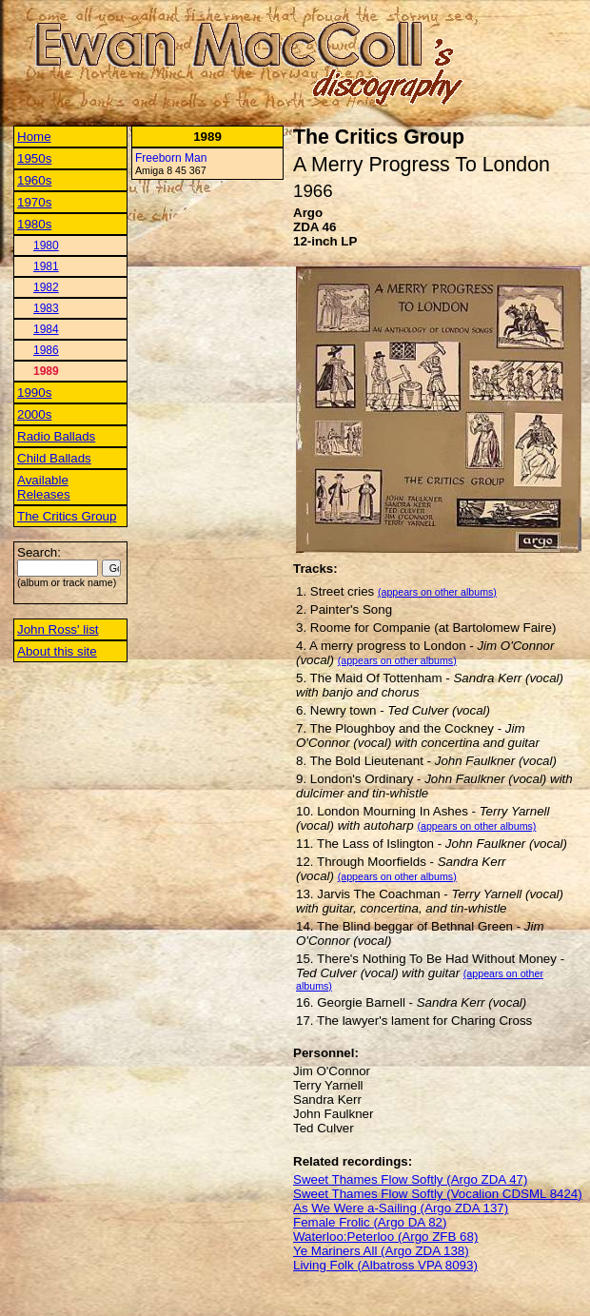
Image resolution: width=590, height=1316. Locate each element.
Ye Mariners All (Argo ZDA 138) (381, 1251)
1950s (34, 158)
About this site (57, 651)
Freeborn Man (170, 158)
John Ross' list (58, 629)
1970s (34, 202)
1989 (46, 371)
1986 (46, 350)
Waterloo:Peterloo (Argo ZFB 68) (385, 1236)
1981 (46, 266)
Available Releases (43, 487)
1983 (46, 308)
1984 (46, 329)
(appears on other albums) (437, 592)
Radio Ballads (56, 436)
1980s (34, 224)
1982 (46, 287)
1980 (46, 245)
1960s (34, 180)
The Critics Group (66, 516)
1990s (34, 392)
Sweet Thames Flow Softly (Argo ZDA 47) (410, 1179)
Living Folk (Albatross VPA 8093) (385, 1265)
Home (34, 136)
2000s (34, 414)
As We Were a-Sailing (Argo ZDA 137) (400, 1208)
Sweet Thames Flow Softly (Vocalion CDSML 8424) (437, 1194)
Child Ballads (54, 458)
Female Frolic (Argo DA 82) (369, 1222)
